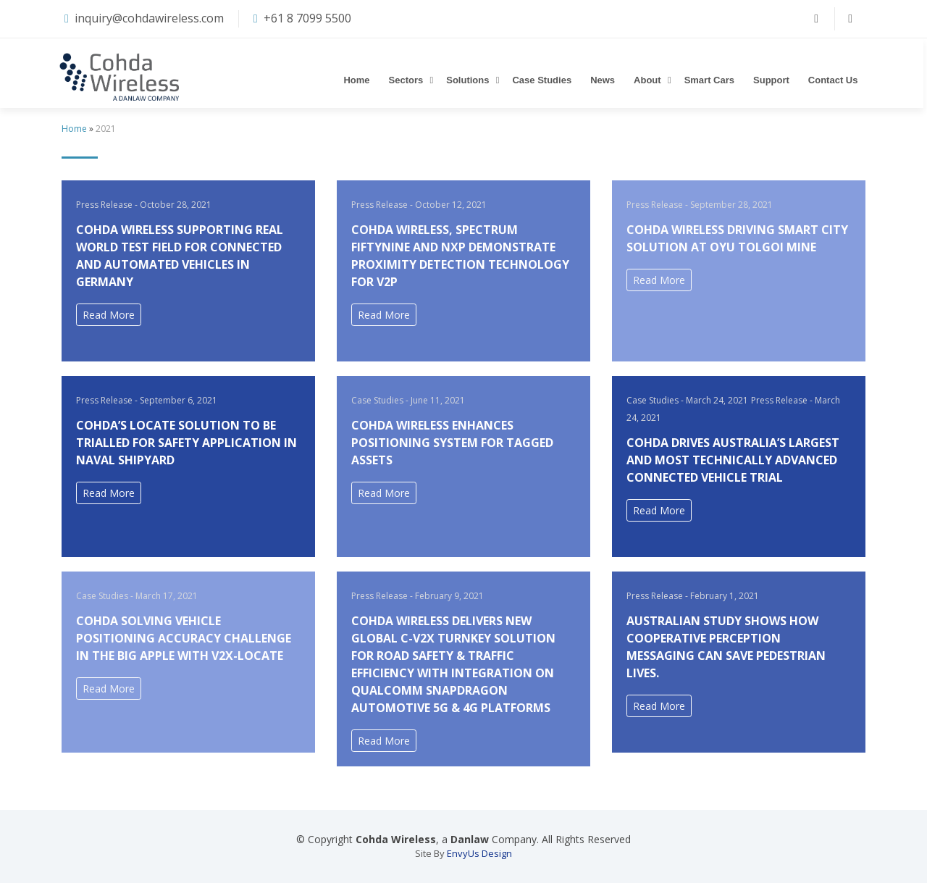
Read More (109, 315)
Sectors (407, 80)
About (649, 80)
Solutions (469, 80)
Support (773, 80)
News (604, 80)
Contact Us (835, 80)
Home (358, 80)
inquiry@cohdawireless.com (149, 18)
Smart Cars (711, 80)
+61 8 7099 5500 (307, 18)
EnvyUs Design (479, 853)
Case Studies (544, 80)
